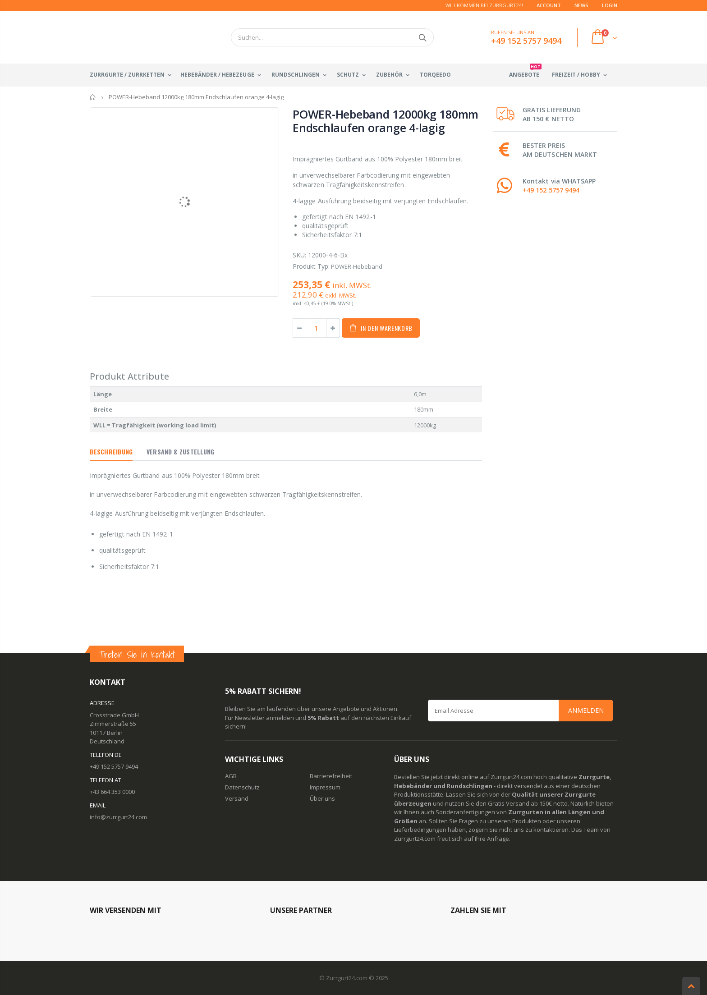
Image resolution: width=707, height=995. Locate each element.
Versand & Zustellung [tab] (180, 451)
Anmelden (586, 710)
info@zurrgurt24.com (118, 817)
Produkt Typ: (311, 266)
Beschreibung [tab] (111, 451)
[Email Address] (520, 710)
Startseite (93, 97)
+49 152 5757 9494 (551, 190)
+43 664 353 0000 (112, 792)
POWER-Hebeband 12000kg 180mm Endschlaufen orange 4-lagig (385, 120)
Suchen (422, 37)
